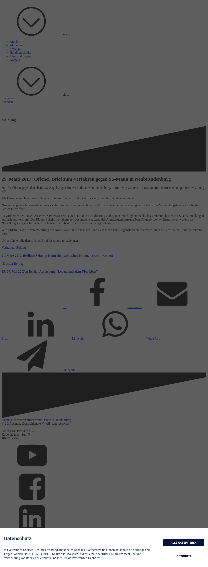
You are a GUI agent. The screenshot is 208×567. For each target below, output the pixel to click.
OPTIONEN (184, 556)
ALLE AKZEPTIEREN (184, 542)
